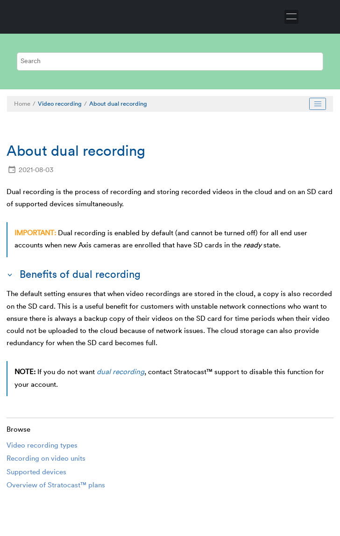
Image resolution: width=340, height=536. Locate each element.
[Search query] (170, 61)
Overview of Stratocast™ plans (56, 485)
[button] (10, 275)
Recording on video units (46, 458)
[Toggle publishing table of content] (317, 104)
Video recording (60, 104)
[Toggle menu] (291, 17)
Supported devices (36, 472)
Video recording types (42, 445)
